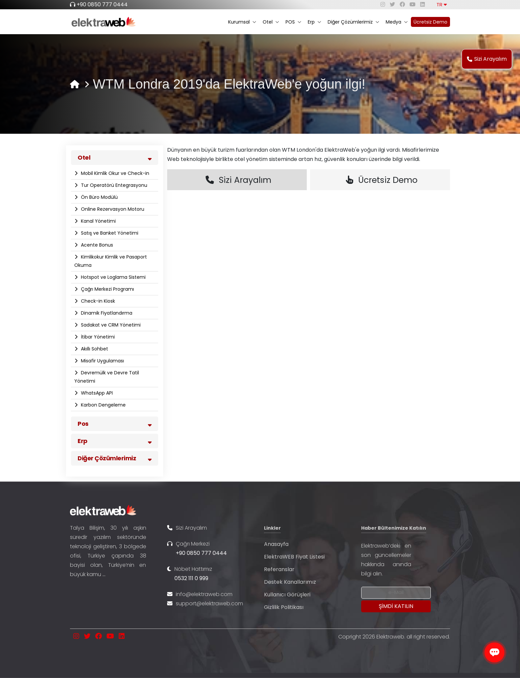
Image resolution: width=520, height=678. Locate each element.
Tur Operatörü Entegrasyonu (113, 185)
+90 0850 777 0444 (102, 4)
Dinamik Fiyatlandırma (106, 313)
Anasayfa (276, 544)
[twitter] (392, 4)
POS (293, 22)
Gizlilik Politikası (283, 607)
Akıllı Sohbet (94, 348)
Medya (397, 22)
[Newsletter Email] (396, 593)
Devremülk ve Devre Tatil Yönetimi (106, 376)
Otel (271, 22)
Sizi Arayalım (487, 59)
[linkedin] (422, 4)
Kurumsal (242, 22)
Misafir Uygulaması (102, 360)
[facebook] (402, 4)
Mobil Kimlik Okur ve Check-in (114, 173)
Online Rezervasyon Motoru (112, 209)
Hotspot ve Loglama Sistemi (113, 277)
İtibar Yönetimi (97, 337)
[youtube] (413, 4)
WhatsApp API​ (96, 393)
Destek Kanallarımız (290, 582)
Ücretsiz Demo (430, 22)
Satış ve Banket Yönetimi (109, 233)
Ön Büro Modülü (99, 197)
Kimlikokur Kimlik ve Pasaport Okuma (110, 261)
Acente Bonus (96, 245)
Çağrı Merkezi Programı (107, 289)
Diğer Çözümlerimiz (353, 22)
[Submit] (396, 606)
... (103, 574)
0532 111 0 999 (191, 578)
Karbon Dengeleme (103, 405)
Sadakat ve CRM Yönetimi (110, 325)
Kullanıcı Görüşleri (287, 594)
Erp (314, 22)
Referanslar (279, 569)
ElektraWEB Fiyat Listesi (294, 557)
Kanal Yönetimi (98, 221)
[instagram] (382, 4)
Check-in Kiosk (97, 301)
